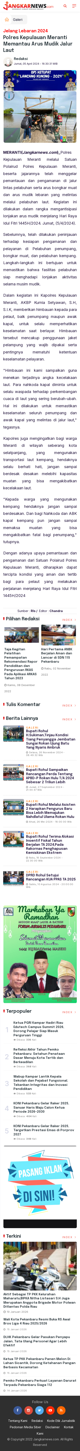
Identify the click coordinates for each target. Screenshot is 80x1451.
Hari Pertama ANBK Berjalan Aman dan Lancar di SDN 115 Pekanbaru (56, 656)
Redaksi (21, 59)
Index (69, 619)
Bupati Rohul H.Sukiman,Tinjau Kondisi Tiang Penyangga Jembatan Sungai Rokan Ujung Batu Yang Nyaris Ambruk (50, 739)
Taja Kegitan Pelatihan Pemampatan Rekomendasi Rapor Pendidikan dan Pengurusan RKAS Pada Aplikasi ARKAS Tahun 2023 (21, 664)
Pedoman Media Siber (25, 1427)
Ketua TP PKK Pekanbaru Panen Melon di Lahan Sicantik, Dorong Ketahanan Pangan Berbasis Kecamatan (39, 1363)
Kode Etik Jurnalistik (61, 1421)
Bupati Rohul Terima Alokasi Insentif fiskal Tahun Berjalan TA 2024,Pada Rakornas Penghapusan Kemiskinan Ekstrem (50, 845)
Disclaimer (52, 1427)
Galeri (17, 19)
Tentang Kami (17, 1421)
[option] (21, 660)
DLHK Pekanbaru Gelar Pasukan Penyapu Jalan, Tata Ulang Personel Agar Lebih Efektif (36, 1341)
